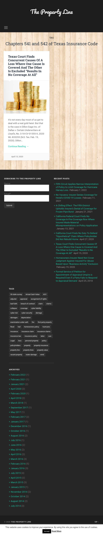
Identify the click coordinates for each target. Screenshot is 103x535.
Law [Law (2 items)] (12, 344)
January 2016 (18, 475)
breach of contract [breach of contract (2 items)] (29, 302)
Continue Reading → (18, 146)
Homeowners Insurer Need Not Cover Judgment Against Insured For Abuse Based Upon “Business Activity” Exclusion (77, 259)
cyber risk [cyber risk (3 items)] (29, 311)
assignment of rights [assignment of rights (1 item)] (41, 297)
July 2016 (16, 448)
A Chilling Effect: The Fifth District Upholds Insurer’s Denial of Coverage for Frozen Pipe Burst (76, 208)
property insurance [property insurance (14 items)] (18, 354)
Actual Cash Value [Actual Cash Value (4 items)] (34, 293)
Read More (56, 531)
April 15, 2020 (17, 157)
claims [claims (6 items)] (13, 307)
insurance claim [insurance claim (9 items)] (16, 335)
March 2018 (17, 411)
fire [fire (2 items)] (35, 321)
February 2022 (18, 383)
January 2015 (18, 494)
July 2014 (16, 512)
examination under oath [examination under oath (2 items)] (20, 321)
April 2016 (16, 462)
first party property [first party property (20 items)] (18, 326)
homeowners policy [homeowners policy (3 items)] (18, 330)
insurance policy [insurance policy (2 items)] (32, 340)
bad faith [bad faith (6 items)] (14, 302)
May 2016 (16, 457)
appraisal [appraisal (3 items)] (25, 297)
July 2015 (16, 480)
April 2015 (16, 485)
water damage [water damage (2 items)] (33, 363)
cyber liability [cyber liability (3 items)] (15, 311)
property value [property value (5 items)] (31, 358)
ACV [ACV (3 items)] (47, 293)
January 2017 (18, 429)
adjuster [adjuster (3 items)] (13, 297)
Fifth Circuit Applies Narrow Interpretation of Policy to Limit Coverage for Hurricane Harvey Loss (77, 187)
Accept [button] (46, 531)
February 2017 (18, 425)
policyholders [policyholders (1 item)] (24, 349)
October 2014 (18, 503)
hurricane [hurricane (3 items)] (34, 330)
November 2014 (19, 498)
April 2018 (16, 406)
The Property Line (51, 11)
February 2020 (18, 402)
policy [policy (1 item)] (12, 349)
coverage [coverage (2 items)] (34, 307)
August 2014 (17, 508)
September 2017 (19, 415)
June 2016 (16, 452)
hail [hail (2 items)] (39, 326)
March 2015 (17, 489)
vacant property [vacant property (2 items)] (17, 363)
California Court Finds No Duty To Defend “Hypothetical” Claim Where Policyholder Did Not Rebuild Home (76, 235)
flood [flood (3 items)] (32, 326)
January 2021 (18, 392)
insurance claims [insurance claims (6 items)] (34, 335)
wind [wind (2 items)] (45, 363)
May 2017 (16, 420)
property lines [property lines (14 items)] (16, 358)
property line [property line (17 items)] (35, 354)
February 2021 (18, 388)
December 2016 (19, 434)
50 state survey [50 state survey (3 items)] (16, 293)
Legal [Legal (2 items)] (20, 344)
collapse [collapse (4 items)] (22, 307)
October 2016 (18, 439)
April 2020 (16, 397)
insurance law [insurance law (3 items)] (16, 340)
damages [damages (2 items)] (25, 316)
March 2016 (17, 466)
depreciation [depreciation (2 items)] (37, 316)
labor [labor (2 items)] (45, 340)
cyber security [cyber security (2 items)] (42, 311)
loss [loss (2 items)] (27, 344)
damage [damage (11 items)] (13, 316)
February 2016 (18, 471)
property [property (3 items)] (37, 349)
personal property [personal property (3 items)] (40, 344)
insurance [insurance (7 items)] (46, 330)
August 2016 (17, 443)
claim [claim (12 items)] (43, 302)
